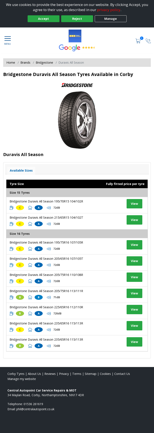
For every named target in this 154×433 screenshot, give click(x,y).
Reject (77, 19)
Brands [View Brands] (25, 62)
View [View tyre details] (134, 204)
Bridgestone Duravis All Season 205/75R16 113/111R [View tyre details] (46, 291)
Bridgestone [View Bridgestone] (44, 62)
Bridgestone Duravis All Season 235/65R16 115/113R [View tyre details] (46, 323)
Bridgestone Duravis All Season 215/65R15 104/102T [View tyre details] (46, 217)
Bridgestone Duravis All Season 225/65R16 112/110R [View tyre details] (46, 307)
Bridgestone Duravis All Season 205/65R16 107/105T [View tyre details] (46, 259)
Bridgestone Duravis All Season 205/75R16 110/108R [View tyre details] (46, 275)
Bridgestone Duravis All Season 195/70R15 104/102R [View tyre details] (46, 201)
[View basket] (138, 41)
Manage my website (21, 379)
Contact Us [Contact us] (122, 374)
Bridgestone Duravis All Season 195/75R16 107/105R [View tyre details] (46, 242)
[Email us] (35, 409)
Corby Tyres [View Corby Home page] (15, 374)
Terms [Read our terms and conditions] (76, 374)
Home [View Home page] (10, 62)
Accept (43, 19)
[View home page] (77, 36)
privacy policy (108, 9)
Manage (110, 19)
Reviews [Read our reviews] (50, 374)
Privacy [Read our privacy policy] (64, 374)
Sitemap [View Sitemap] (90, 374)
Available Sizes (21, 170)
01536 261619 (33, 404)
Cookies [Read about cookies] (105, 374)
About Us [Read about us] (34, 374)
